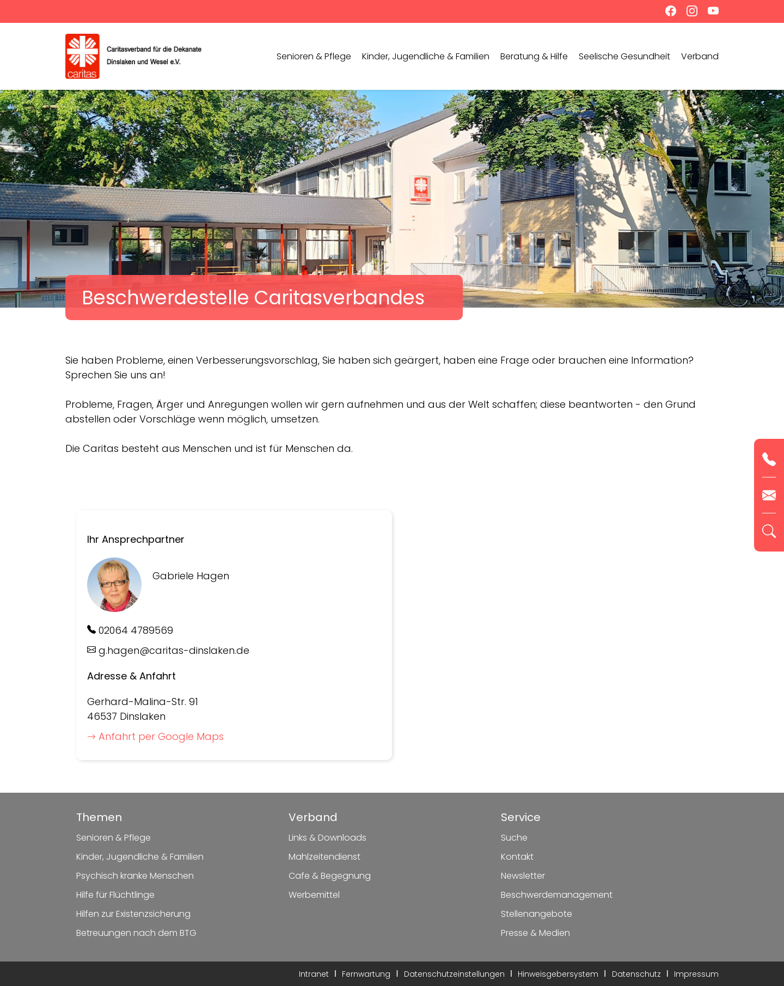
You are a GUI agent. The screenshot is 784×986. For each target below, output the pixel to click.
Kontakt (517, 856)
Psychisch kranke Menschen (135, 875)
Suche (514, 837)
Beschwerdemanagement (556, 895)
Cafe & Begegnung (330, 875)
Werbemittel (314, 895)
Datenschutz (636, 974)
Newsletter (523, 875)
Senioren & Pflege (314, 56)
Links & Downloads (327, 837)
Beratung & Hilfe (534, 56)
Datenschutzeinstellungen (454, 974)
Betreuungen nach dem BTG (136, 933)
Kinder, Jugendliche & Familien (425, 56)
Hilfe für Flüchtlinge (115, 895)
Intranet (314, 974)
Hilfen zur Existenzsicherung (133, 914)
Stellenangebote (536, 914)
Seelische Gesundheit (624, 56)
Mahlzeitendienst (324, 856)
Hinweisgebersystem (558, 974)
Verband (700, 56)
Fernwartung (366, 974)
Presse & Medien (535, 933)
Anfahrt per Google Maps (155, 736)
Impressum (696, 974)
